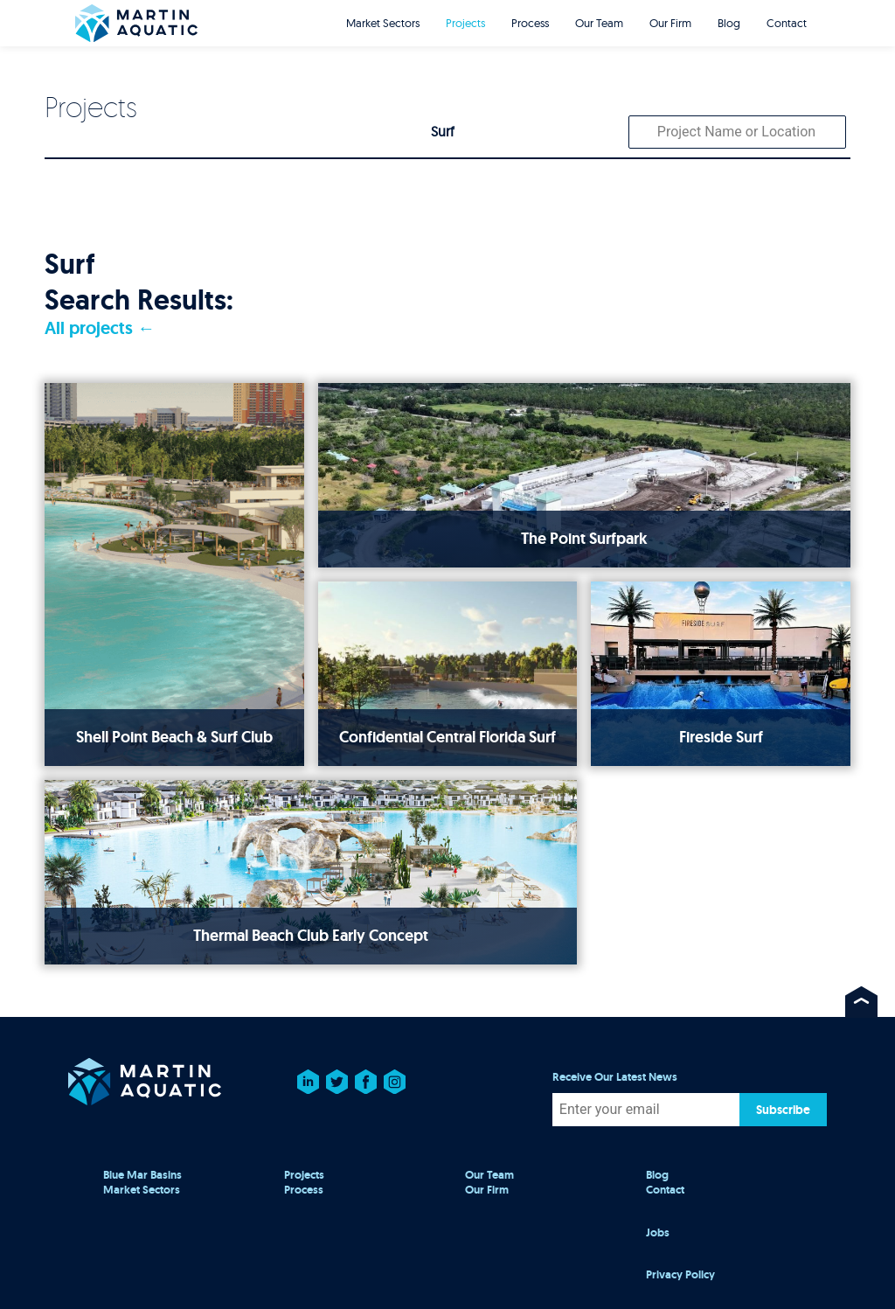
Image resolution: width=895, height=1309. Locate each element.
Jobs (658, 1233)
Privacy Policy (680, 1275)
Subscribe (783, 1110)
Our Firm (670, 23)
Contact (787, 23)
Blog (729, 23)
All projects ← (100, 328)
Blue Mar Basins (142, 1175)
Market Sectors (383, 23)
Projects (465, 23)
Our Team (599, 23)
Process (530, 23)
